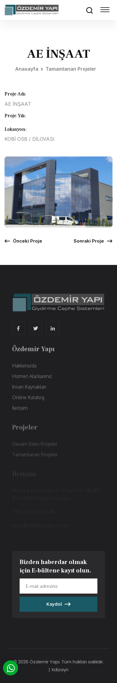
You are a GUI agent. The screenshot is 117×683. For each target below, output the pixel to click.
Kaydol (58, 604)
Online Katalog (28, 401)
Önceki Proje (23, 241)
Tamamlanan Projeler (71, 69)
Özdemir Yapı (44, 662)
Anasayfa (26, 69)
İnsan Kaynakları (29, 391)
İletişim (20, 412)
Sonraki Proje (93, 241)
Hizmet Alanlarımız (32, 380)
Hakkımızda (24, 369)
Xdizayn (59, 669)
